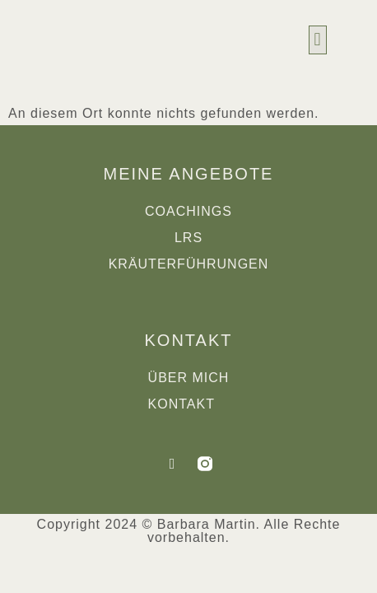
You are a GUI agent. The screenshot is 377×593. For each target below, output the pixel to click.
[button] (318, 40)
